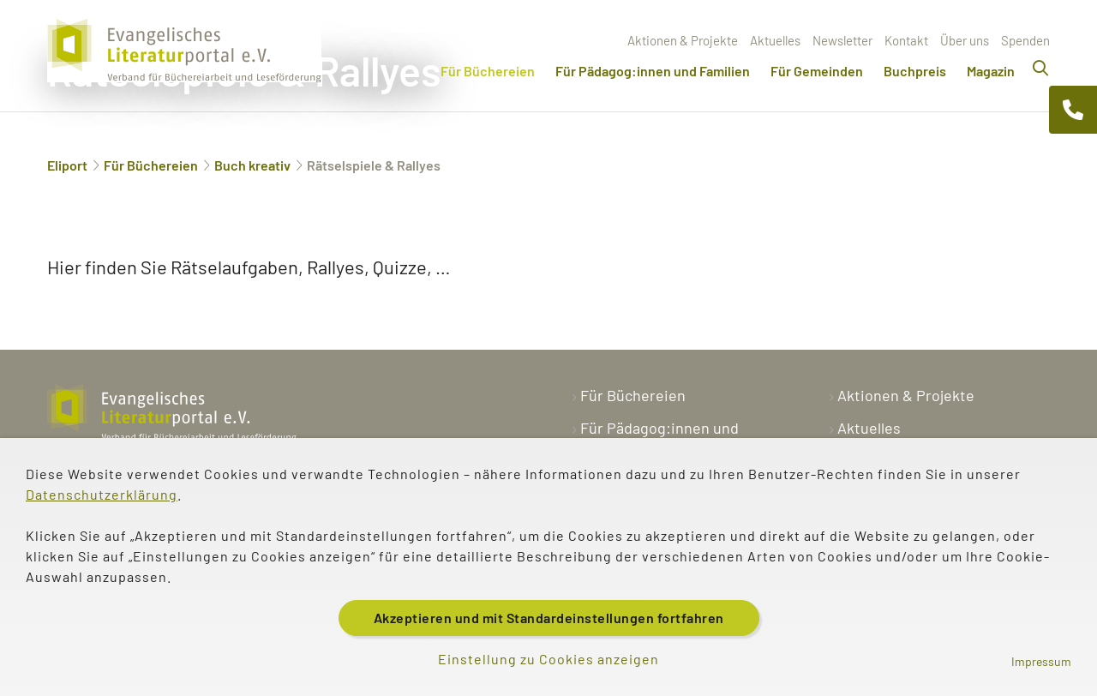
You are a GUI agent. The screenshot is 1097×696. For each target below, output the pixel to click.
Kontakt (906, 40)
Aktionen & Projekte (682, 40)
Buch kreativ (252, 165)
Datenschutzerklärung (101, 494)
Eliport (67, 165)
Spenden (1025, 40)
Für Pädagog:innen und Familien (652, 71)
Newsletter (842, 40)
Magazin (991, 71)
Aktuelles (775, 40)
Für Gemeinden (816, 71)
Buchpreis (915, 71)
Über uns (964, 40)
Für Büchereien (488, 71)
